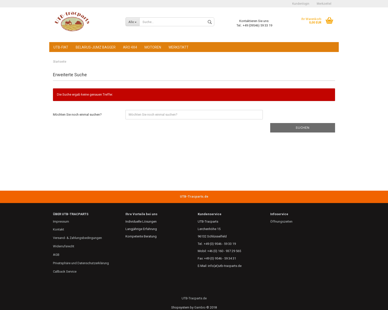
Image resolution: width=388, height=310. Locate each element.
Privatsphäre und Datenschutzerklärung (81, 263)
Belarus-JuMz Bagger (96, 47)
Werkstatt (179, 47)
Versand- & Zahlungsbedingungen (77, 238)
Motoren (153, 47)
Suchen (303, 127)
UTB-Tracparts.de (194, 298)
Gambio (200, 307)
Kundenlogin (300, 3)
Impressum (61, 221)
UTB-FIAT (60, 47)
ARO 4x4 (130, 47)
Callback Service (64, 271)
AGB (56, 255)
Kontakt (58, 229)
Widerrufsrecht (63, 246)
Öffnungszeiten (281, 221)
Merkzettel (324, 3)
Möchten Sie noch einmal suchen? (77, 114)
